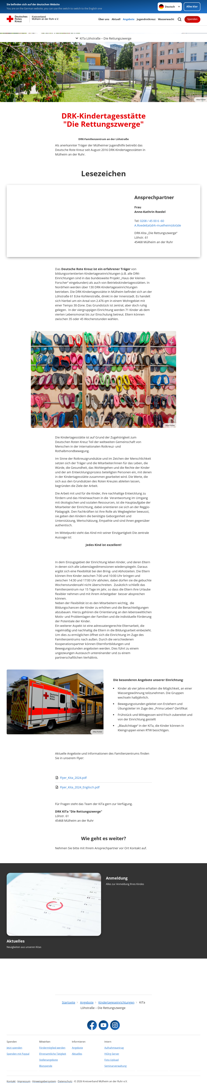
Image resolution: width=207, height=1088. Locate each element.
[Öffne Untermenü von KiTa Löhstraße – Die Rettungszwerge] (103, 29)
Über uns (103, 19)
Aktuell (116, 19)
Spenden (192, 19)
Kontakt (11, 1081)
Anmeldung (117, 911)
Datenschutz (65, 1081)
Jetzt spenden (14, 1047)
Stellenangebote (48, 1060)
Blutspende (45, 1066)
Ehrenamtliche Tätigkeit (52, 1053)
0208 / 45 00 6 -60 (152, 238)
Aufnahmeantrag (114, 1047)
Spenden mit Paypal (18, 1053)
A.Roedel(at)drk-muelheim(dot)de (157, 242)
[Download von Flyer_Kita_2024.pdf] (103, 811)
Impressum (23, 1081)
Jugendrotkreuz (146, 19)
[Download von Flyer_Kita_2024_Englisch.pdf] (103, 821)
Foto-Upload (111, 1060)
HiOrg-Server (111, 1053)
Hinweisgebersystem (44, 1081)
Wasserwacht (166, 19)
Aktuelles (16, 974)
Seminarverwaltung (115, 1066)
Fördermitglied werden (52, 1047)
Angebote (128, 19)
